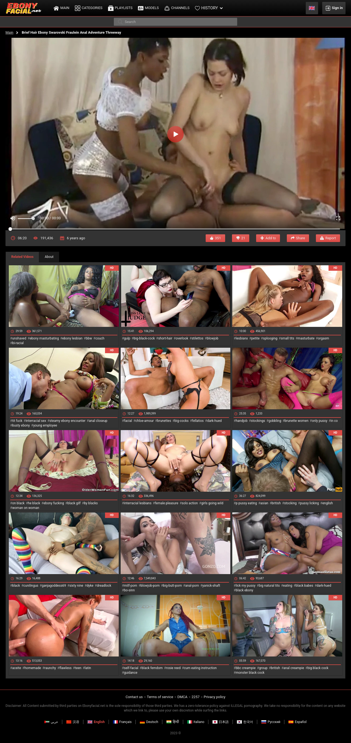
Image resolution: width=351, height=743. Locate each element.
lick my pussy (246, 586)
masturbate (306, 338)
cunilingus (30, 586)
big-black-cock (144, 338)
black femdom (152, 668)
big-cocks (181, 421)
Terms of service (160, 697)
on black (18, 503)
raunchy (50, 668)
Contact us (134, 697)
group (263, 668)
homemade (32, 668)
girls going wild (212, 503)
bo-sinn (129, 590)
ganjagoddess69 (54, 586)
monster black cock (250, 673)
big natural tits (269, 586)
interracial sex (36, 421)
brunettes (164, 421)
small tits (287, 338)
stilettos (197, 338)
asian (264, 503)
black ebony (244, 590)
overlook (182, 338)
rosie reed (173, 668)
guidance (130, 673)
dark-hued (214, 421)
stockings (258, 421)
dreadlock (104, 586)
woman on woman (25, 508)
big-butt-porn (172, 586)
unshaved (19, 338)
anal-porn (192, 586)
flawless (66, 668)
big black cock (317, 668)
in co (334, 421)
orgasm (323, 338)
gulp (127, 338)
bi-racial (18, 343)
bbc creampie (246, 668)
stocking (290, 503)
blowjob (212, 338)
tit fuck (17, 421)
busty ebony (21, 425)
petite (255, 338)
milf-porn (130, 586)
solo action (190, 503)
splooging (270, 338)
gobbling (274, 421)
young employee (45, 425)
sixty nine (76, 586)
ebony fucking (54, 503)
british (276, 503)
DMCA (182, 697)
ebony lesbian (72, 338)
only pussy (319, 421)
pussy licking (309, 503)
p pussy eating (246, 503)
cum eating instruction (200, 668)
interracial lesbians (137, 503)
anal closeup (98, 421)
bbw (89, 338)
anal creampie (294, 668)
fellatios (198, 421)
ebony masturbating (44, 338)
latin (88, 668)
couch (99, 338)
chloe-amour (144, 421)
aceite (16, 668)
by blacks (91, 503)
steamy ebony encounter (67, 421)
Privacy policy (214, 697)
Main (9, 32)
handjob (242, 421)
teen (78, 668)
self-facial (131, 668)
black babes (304, 586)
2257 (196, 697)
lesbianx (242, 338)
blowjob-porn (150, 586)
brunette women (296, 421)
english (327, 503)
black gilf (74, 503)
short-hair (165, 338)
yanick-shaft (211, 586)
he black (34, 503)
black (16, 586)
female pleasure (166, 503)
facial (128, 421)
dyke (90, 586)
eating (287, 586)
